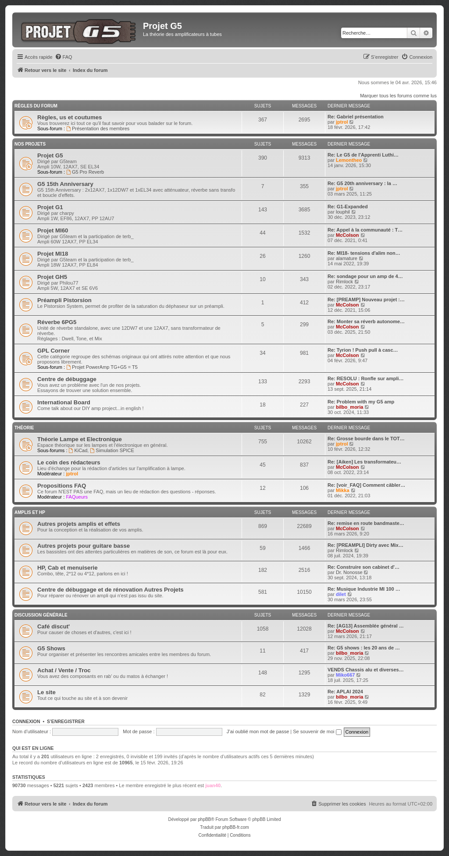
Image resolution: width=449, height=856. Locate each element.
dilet (341, 594)
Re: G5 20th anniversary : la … (362, 183)
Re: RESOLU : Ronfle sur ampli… (366, 378)
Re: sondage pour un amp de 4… (365, 276)
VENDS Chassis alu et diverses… (366, 669)
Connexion (26, 721)
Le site (46, 692)
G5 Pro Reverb (85, 172)
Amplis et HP (29, 512)
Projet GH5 (52, 277)
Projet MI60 (52, 230)
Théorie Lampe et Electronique (79, 439)
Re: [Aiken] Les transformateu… (364, 461)
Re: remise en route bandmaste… (366, 523)
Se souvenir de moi (317, 731)
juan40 (213, 785)
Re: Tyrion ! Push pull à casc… (363, 350)
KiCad (78, 450)
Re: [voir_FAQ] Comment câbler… (366, 485)
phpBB (204, 819)
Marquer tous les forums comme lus (398, 95)
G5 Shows (51, 648)
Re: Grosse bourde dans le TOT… (366, 438)
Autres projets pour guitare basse (83, 545)
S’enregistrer (66, 721)
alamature (346, 258)
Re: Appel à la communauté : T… (365, 229)
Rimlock (344, 281)
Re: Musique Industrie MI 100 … (364, 589)
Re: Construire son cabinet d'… (363, 567)
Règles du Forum (35, 105)
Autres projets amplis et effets (78, 524)
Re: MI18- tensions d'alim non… (364, 253)
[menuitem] (63, 57)
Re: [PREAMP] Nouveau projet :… (366, 299)
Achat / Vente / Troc (64, 670)
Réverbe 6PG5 (56, 322)
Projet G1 (50, 207)
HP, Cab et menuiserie (67, 567)
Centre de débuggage (66, 379)
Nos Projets (30, 144)
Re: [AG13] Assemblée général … (366, 625)
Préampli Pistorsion (64, 300)
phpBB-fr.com (235, 827)
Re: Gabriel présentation (356, 116)
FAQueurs (77, 496)
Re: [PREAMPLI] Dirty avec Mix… (365, 545)
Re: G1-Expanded (348, 206)
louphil (343, 211)
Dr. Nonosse (349, 572)
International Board (63, 402)
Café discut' (53, 626)
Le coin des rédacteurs (68, 462)
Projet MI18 (52, 253)
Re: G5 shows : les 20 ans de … (364, 647)
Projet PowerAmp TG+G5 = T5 (102, 367)
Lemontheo (349, 160)
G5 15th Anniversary (65, 184)
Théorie (24, 427)
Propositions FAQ (61, 485)
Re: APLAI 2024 (345, 691)
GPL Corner (53, 350)
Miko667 (345, 675)
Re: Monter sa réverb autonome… (366, 321)
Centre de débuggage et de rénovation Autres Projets (110, 589)
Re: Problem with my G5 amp (361, 401)
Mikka (342, 490)
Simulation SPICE (112, 450)
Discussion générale (41, 615)
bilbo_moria (349, 407)
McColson (347, 235)
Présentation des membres (97, 128)
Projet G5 (50, 155)
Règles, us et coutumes (69, 117)
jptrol (342, 122)
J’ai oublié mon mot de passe (258, 731)
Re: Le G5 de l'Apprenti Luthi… (363, 154)
